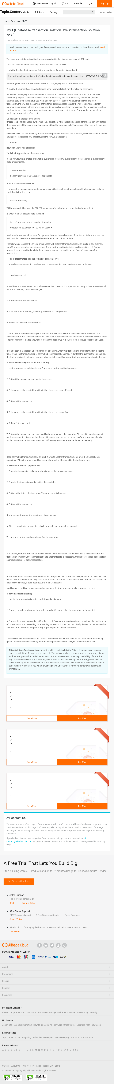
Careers (5, 1066)
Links (57, 1066)
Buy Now (82, 718)
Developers (48, 1037)
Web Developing (62, 1037)
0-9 (76, 1050)
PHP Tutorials (86, 1037)
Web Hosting (82, 1012)
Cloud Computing (23, 1037)
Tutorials (75, 1037)
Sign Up (104, 3)
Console (78, 3)
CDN (28, 1012)
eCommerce (69, 1012)
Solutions (39, 12)
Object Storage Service (52, 1012)
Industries (37, 1037)
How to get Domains (42, 1025)
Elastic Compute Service (13, 1012)
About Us (15, 1066)
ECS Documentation (23, 1025)
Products (24, 12)
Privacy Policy (28, 1066)
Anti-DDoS (36, 1012)
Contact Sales (105, 12)
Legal (38, 1066)
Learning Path (83, 1025)
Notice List (48, 1066)
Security (93, 1012)
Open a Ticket (16, 919)
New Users (96, 1025)
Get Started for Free (18, 881)
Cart (65, 3)
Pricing (53, 12)
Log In (89, 3)
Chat (12, 903)
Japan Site (7, 1025)
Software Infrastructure (64, 1025)
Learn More (32, 718)
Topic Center (8, 1037)
